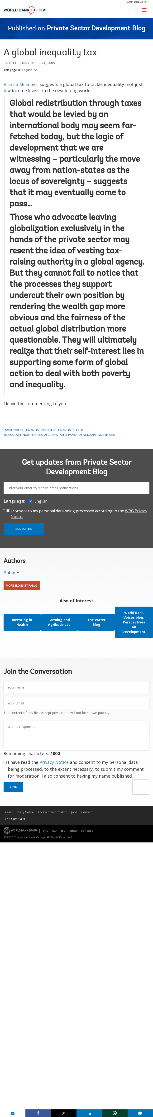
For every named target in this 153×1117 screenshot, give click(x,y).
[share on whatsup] (114, 1113)
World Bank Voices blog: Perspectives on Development (133, 622)
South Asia (106, 435)
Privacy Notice (54, 762)
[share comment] (140, 1113)
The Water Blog (96, 622)
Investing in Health (22, 622)
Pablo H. (11, 63)
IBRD (45, 831)
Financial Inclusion (41, 430)
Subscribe (23, 529)
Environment (14, 430)
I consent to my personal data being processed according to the (79, 513)
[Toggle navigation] (144, 10)
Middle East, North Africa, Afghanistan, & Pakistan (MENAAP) (50, 435)
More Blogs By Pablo (22, 586)
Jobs (74, 812)
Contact (86, 812)
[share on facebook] (38, 1113)
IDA (54, 831)
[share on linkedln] (89, 1113)
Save (13, 787)
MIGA (73, 831)
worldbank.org (138, 2)
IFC (63, 831)
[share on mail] (12, 1113)
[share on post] (63, 1113)
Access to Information (52, 812)
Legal (7, 812)
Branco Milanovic (21, 84)
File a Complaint (14, 819)
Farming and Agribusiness (59, 622)
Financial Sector (71, 430)
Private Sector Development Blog (96, 28)
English (27, 70)
